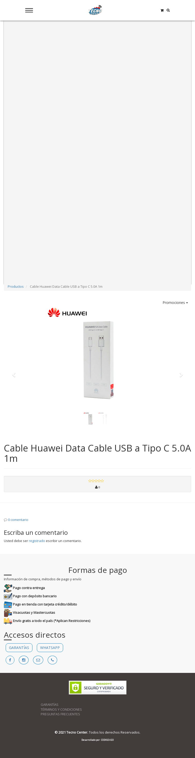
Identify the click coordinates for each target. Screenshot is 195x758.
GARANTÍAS (19, 647)
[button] (15, 372)
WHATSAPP (50, 647)
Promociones (175, 302)
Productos (16, 286)
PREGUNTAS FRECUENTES (60, 714)
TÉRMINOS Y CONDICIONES (61, 709)
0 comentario (18, 519)
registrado (37, 540)
